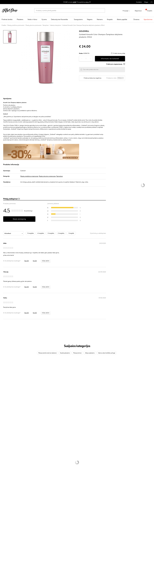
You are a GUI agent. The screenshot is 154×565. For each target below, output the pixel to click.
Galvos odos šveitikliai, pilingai (106, 353)
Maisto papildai (122, 19)
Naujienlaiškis (122, 520)
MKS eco (2, 419)
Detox (2, 506)
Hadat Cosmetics (5, 413)
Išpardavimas (148, 19)
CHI (1, 425)
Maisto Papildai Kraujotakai (8, 513)
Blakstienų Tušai (4, 492)
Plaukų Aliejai (4, 452)
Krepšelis (148, 11)
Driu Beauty (3, 404)
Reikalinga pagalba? (84, 520)
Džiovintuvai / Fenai (6, 459)
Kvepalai (110, 19)
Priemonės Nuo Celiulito (7, 473)
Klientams (31, 520)
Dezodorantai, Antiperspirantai (9, 475)
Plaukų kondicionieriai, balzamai (47, 353)
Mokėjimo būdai (33, 526)
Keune (2, 396)
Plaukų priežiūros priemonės (29, 176)
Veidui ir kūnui (32, 19)
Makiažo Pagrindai (5, 481)
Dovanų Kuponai (33, 530)
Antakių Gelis (4, 483)
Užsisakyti (123, 531)
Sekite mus (82, 534)
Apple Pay (6, 526)
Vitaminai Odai (4, 504)
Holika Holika (4, 427)
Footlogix (3, 423)
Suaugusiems (78, 19)
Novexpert (3, 444)
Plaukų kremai (77, 353)
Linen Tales (3, 390)
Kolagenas (3, 500)
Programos (57, 520)
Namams (100, 19)
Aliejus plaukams (90, 353)
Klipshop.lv (56, 534)
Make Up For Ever (5, 440)
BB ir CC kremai (5, 490)
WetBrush (3, 375)
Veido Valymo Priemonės (7, 471)
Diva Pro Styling (5, 411)
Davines (2, 363)
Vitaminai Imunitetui (6, 511)
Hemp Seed (3, 434)
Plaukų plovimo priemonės (47, 176)
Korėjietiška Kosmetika (6, 479)
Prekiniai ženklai (7, 19)
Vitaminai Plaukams (6, 498)
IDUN (2, 436)
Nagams (89, 19)
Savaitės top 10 (57, 524)
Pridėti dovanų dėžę (119, 53)
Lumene (2, 442)
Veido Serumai (4, 469)
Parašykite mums (84, 526)
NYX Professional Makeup (7, 394)
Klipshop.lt (6, 520)
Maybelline (3, 381)
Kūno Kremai (4, 467)
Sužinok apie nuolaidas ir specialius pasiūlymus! (131, 522)
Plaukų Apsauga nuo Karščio (8, 461)
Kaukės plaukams (65, 353)
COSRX (2, 392)
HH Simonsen (4, 429)
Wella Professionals (5, 406)
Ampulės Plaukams (5, 454)
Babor (2, 367)
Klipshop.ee (56, 538)
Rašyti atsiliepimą (19, 219)
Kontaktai (139, 2)
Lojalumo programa (59, 526)
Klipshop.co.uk (57, 536)
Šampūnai (59, 176)
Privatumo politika (8, 524)
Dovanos (136, 19)
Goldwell (84, 31)
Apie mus (31, 522)
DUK (4, 530)
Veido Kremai (4, 465)
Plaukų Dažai (3, 463)
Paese (2, 400)
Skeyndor (3, 409)
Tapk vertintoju (57, 522)
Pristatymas (31, 528)
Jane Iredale (3, 377)
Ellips (1, 402)
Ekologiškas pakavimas (85, 515)
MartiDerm (3, 386)
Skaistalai (2, 494)
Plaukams (20, 19)
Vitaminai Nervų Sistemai (7, 508)
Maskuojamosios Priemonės (8, 486)
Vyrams (44, 19)
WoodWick (3, 388)
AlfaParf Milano (4, 431)
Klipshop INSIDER (8, 528)
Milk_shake (3, 365)
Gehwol (2, 398)
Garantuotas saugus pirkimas (124, 515)
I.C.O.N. (2, 379)
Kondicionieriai (4, 450)
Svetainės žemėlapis (9, 533)
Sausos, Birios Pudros (6, 488)
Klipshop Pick (57, 528)
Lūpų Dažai (3, 496)
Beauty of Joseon (5, 384)
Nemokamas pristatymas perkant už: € (15, 515)
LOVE (74, 2)
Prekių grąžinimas (46, 515)
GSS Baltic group (59, 532)
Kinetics (2, 421)
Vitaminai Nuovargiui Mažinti (8, 502)
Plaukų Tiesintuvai (5, 456)
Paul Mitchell (4, 438)
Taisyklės (5, 522)
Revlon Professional (6, 415)
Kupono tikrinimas (33, 533)
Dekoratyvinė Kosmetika (59, 19)
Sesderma (3, 373)
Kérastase (3, 371)
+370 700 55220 (84, 522)
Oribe (2, 417)
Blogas (146, 2)
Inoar (1, 369)
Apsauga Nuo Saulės (6, 477)
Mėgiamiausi (137, 11)
